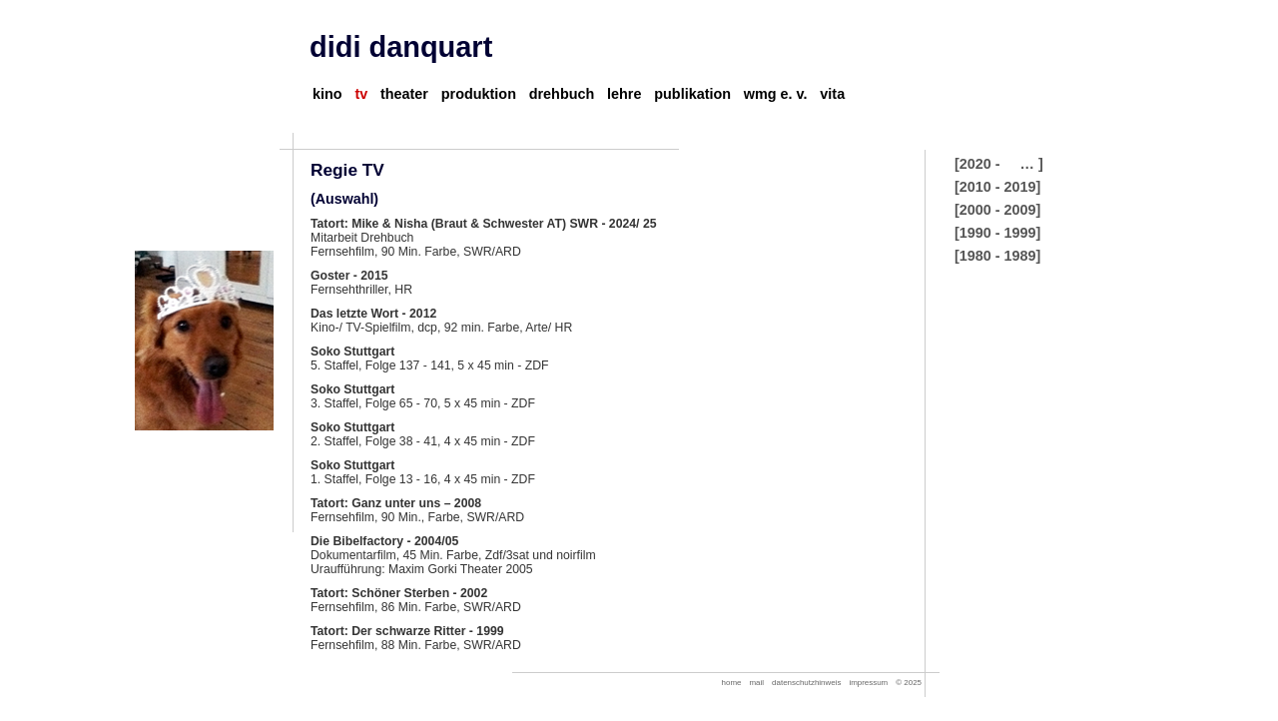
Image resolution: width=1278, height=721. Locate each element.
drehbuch (562, 94)
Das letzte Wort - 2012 (373, 314)
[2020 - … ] (999, 164)
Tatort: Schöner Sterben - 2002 (399, 593)
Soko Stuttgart (352, 352)
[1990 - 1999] (997, 233)
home (732, 682)
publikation (692, 94)
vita (832, 94)
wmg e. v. (776, 94)
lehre (624, 94)
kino (327, 94)
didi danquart (401, 47)
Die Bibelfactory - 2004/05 (384, 541)
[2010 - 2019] (997, 187)
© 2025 (909, 682)
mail (757, 682)
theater (404, 94)
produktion (478, 94)
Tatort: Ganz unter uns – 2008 (396, 503)
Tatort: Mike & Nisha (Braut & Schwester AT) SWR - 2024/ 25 (484, 224)
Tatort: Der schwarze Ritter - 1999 (407, 631)
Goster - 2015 (349, 276)
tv (360, 94)
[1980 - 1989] (997, 256)
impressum (868, 682)
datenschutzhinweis (806, 682)
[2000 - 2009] (997, 210)
